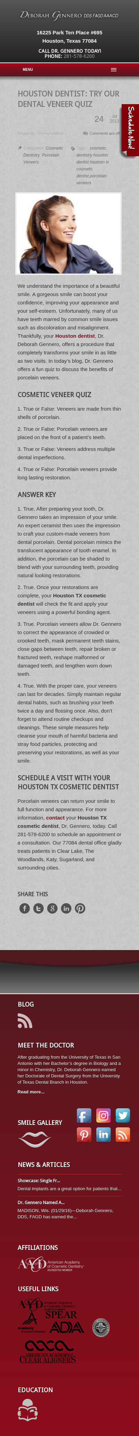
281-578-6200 (79, 56)
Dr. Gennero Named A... (41, 1202)
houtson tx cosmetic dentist (93, 169)
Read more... (31, 1091)
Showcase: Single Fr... (39, 1180)
